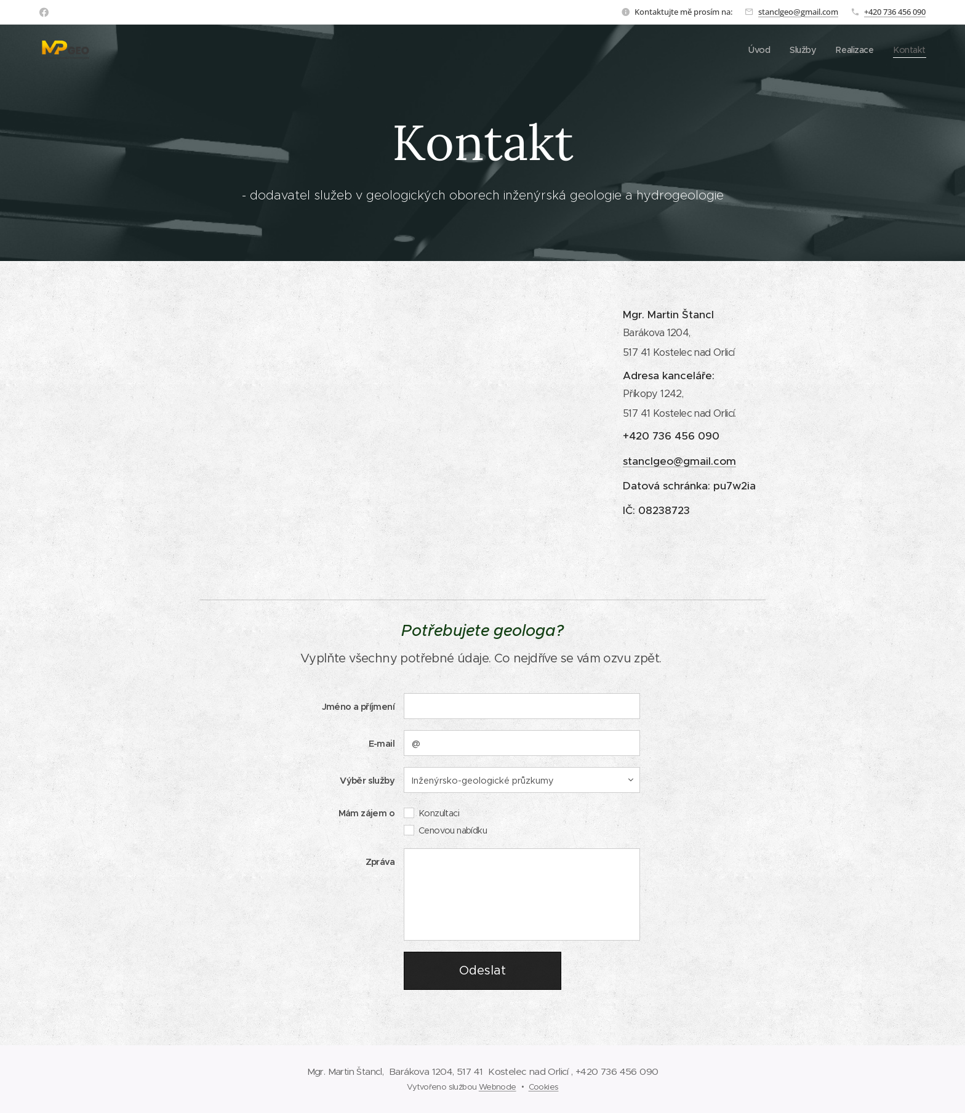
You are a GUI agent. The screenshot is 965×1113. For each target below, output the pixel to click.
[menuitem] (756, 49)
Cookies (544, 1087)
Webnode (497, 1087)
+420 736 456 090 (895, 11)
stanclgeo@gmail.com (798, 11)
